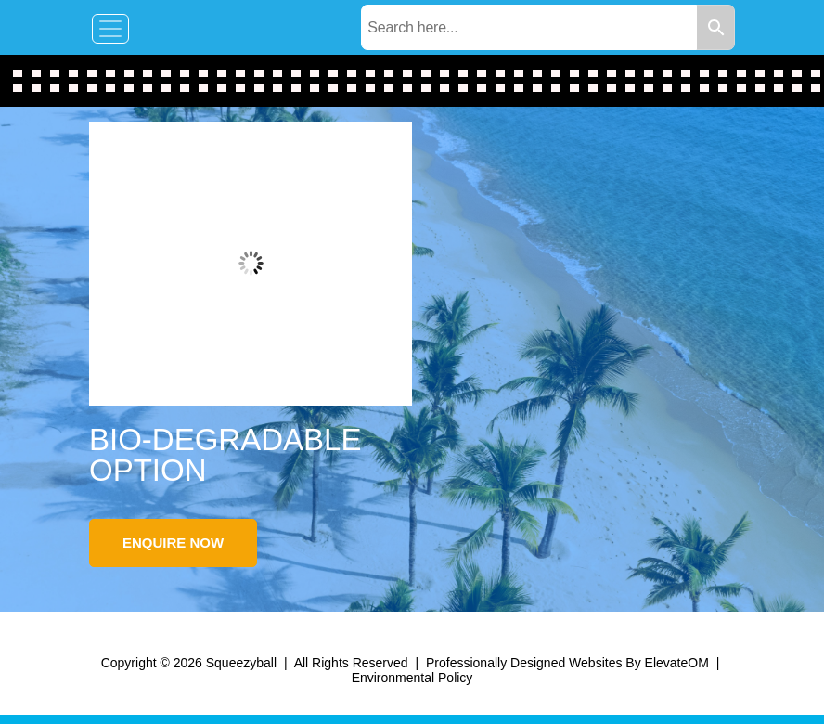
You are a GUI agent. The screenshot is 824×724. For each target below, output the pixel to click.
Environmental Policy (412, 677)
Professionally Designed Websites (524, 662)
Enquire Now (173, 542)
